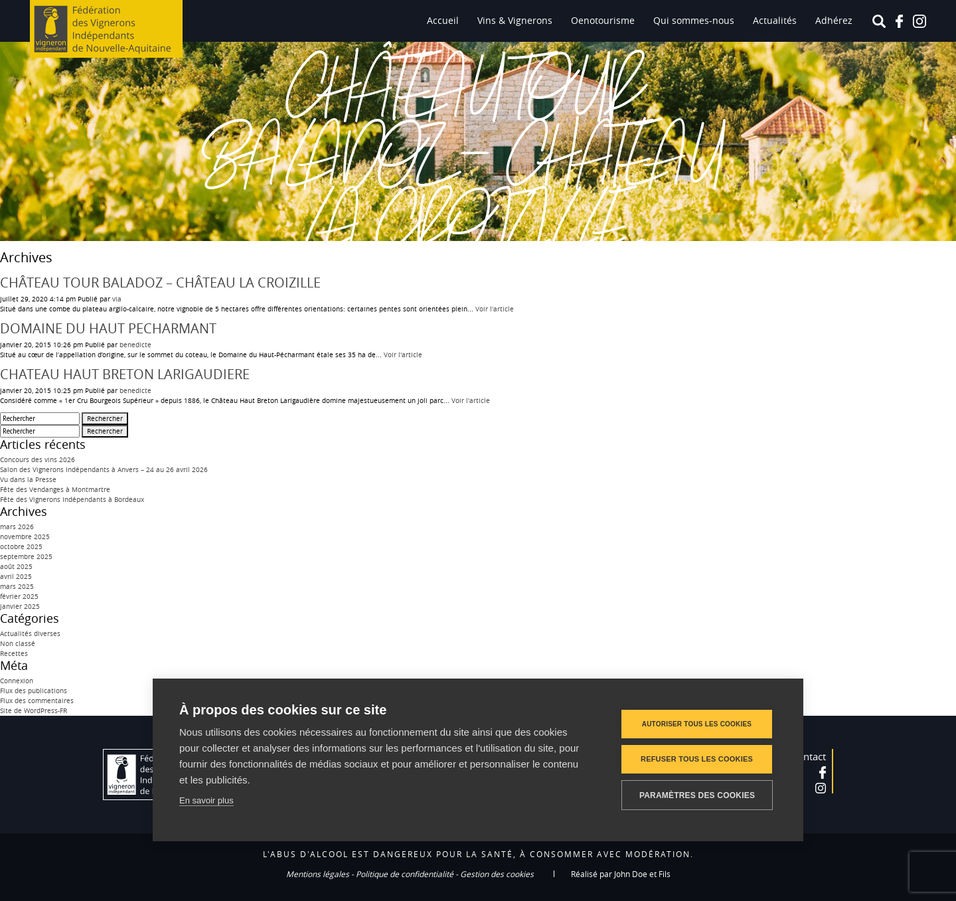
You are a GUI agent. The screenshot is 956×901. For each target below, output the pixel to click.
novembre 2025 (25, 536)
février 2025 (19, 596)
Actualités (775, 20)
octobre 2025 (21, 546)
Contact (808, 756)
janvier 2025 (20, 606)
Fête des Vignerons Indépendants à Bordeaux (72, 499)
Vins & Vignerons (514, 20)
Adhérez (833, 20)
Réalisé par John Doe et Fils (621, 873)
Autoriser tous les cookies (697, 724)
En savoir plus (206, 800)
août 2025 (16, 566)
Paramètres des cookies (697, 795)
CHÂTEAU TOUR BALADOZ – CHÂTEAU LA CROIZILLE (160, 282)
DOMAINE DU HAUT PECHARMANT (108, 328)
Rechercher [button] (105, 418)
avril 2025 (16, 576)
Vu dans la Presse (28, 479)
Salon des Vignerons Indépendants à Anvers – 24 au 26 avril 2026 (104, 469)
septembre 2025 (26, 556)
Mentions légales (317, 873)
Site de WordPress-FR (33, 710)
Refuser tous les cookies (697, 759)
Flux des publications (33, 691)
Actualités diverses (30, 633)
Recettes (14, 653)
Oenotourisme (603, 20)
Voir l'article (494, 309)
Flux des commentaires (37, 700)
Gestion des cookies (497, 873)
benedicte (135, 345)
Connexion (16, 681)
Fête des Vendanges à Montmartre (55, 489)
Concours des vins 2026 (37, 459)
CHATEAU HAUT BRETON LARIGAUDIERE (125, 374)
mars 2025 (17, 586)
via (116, 299)
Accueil (443, 20)
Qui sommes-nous (693, 20)
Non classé (17, 643)
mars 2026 (17, 527)
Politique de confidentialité (404, 873)
